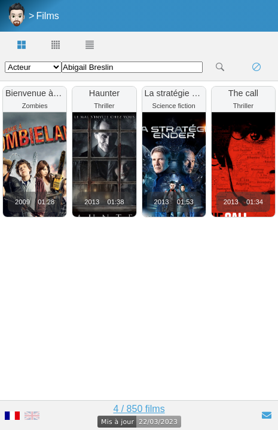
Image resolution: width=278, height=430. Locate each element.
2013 (91, 201)
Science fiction (173, 105)
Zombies (35, 105)
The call (243, 93)
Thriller (104, 105)
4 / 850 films (138, 409)
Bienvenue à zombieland (52, 93)
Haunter (104, 93)
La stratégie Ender (180, 93)
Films (47, 16)
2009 (22, 201)
